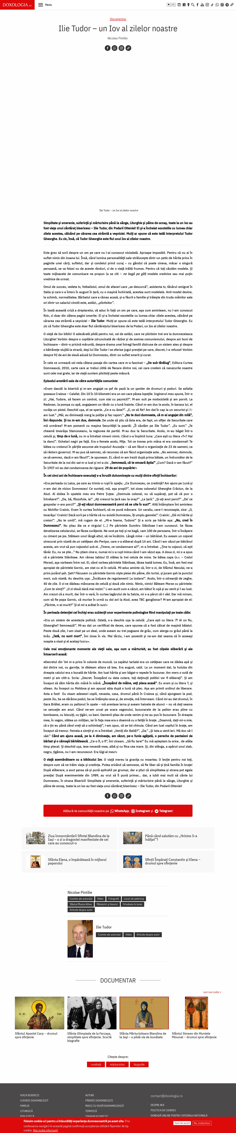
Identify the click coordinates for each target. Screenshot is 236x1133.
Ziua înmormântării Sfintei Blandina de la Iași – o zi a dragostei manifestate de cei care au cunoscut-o (78, 839)
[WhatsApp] (217, 4)
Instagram (143, 811)
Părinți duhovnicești (99, 1100)
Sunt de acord (182, 1123)
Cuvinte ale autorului (81, 898)
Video (100, 898)
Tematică (91, 1111)
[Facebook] (197, 4)
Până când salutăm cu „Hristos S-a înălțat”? (171, 837)
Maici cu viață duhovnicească (104, 1105)
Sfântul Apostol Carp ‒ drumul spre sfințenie (36, 1035)
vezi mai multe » (212, 992)
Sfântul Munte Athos (81, 904)
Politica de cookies (163, 1110)
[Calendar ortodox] (179, 4)
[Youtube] (202, 4)
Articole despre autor (81, 909)
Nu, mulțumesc (202, 1123)
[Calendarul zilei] (184, 4)
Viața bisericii (29, 1095)
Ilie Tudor (104, 927)
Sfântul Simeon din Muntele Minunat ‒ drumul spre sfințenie (194, 1035)
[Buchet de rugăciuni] (188, 4)
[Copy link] (128, 48)
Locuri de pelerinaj (134, 898)
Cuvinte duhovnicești (34, 1100)
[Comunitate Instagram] (222, 4)
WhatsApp (122, 811)
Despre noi (157, 1105)
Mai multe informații (45, 1130)
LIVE (172, 4)
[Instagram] (207, 4)
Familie (25, 1105)
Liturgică (26, 1111)
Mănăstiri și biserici (107, 904)
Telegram (165, 811)
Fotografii (113, 898)
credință (96, 1064)
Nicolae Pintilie (118, 38)
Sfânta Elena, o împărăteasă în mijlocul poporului (77, 861)
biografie (139, 1064)
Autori (89, 1095)
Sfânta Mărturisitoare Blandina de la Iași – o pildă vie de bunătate (143, 1035)
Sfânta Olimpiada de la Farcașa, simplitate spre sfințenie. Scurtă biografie (89, 1037)
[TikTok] (212, 4)
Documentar (118, 19)
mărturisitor (117, 1064)
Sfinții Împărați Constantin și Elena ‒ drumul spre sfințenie (172, 861)
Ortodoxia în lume (132, 904)
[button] (45, 5)
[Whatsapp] (114, 48)
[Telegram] (227, 4)
